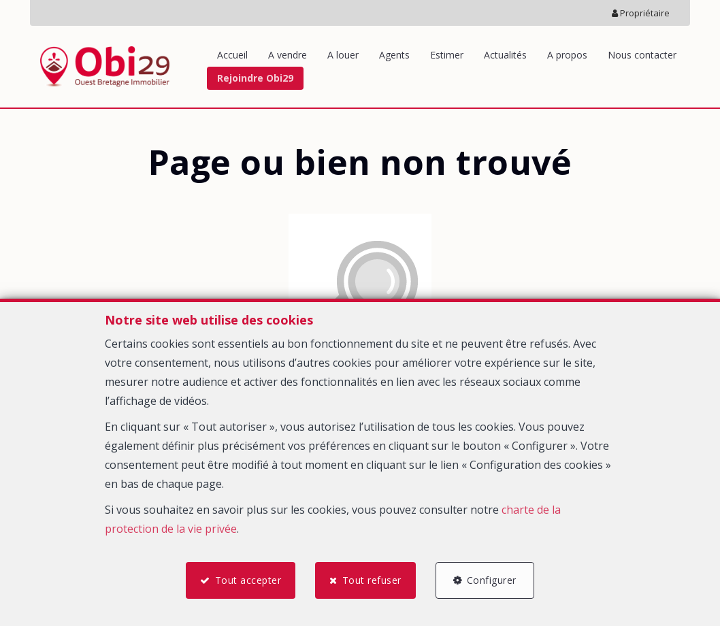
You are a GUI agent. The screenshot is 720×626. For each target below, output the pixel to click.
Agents (394, 54)
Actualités (505, 54)
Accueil (232, 54)
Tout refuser (372, 580)
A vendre (287, 54)
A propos (567, 54)
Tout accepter (247, 580)
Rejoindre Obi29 (255, 77)
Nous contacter (642, 54)
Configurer (492, 580)
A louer (343, 54)
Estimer (446, 54)
